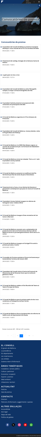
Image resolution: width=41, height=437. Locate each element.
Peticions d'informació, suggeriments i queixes (17, 402)
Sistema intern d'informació (10, 361)
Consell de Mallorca (1, 435)
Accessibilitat (5, 409)
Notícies (4, 389)
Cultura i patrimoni (7, 371)
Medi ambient (6, 379)
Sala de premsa (6, 392)
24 (18, 335)
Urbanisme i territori (8, 382)
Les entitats (5, 359)
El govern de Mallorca (8, 348)
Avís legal (4, 412)
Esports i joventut (7, 377)
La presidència (6, 351)
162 (29, 335)
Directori (4, 399)
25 (22, 335)
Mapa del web (6, 415)
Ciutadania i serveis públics (10, 369)
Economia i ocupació (8, 374)
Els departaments (7, 353)
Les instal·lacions (7, 356)
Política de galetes (7, 417)
